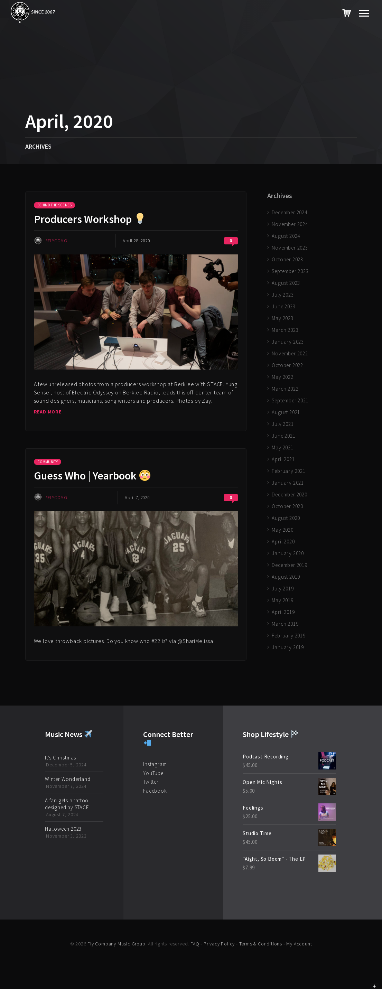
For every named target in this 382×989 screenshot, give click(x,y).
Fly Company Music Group (116, 944)
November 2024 (290, 224)
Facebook (155, 790)
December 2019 (289, 565)
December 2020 (289, 494)
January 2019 (288, 647)
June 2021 (283, 435)
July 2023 (283, 294)
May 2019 (282, 600)
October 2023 (287, 259)
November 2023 (290, 247)
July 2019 (283, 588)
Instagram (155, 764)
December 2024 (289, 212)
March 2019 (285, 624)
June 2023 (283, 306)
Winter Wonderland (68, 779)
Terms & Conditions (260, 944)
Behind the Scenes (54, 205)
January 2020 (288, 553)
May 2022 (282, 377)
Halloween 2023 (63, 828)
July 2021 (283, 424)
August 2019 (286, 576)
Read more (48, 412)
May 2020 (282, 529)
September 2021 (290, 400)
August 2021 (286, 412)
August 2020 (286, 518)
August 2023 (286, 283)
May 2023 (282, 318)
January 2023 (288, 341)
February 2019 (288, 635)
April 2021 (283, 459)
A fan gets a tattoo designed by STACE (67, 804)
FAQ (194, 944)
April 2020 (283, 541)
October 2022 (287, 365)
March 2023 (285, 330)
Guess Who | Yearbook (92, 476)
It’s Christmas (60, 757)
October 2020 (287, 506)
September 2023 (290, 271)
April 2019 (283, 612)
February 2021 (288, 471)
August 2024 (286, 236)
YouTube (153, 773)
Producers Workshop (90, 219)
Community (47, 461)
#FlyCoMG (56, 241)
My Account (299, 944)
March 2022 (285, 388)
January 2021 (288, 482)
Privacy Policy (219, 944)
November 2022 (290, 353)
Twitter (151, 781)
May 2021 (282, 447)
